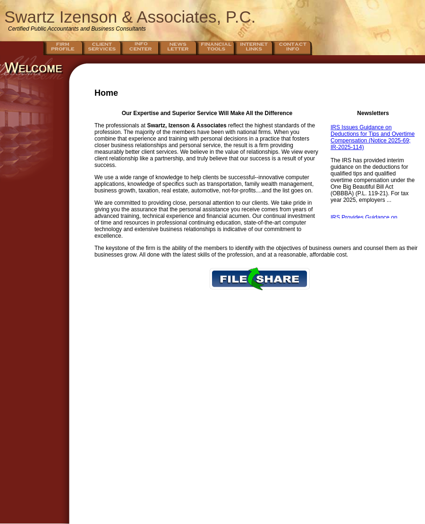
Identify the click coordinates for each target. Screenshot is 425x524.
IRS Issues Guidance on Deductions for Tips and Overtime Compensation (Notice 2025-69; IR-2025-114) (373, 137)
